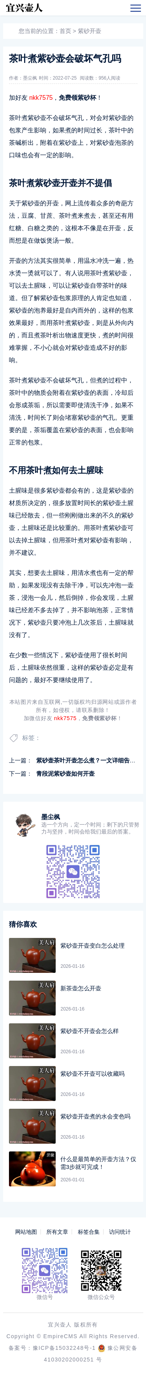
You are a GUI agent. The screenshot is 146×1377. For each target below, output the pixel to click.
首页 (65, 31)
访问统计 (120, 1232)
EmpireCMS (60, 1336)
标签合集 (89, 1232)
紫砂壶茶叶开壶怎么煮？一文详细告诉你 (88, 760)
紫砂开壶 (89, 31)
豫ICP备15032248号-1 (64, 1348)
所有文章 (57, 1232)
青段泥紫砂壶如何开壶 (65, 773)
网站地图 (26, 1232)
